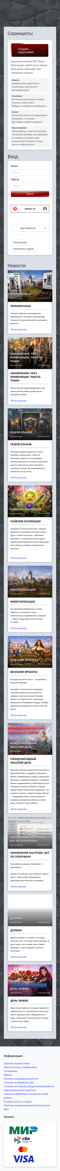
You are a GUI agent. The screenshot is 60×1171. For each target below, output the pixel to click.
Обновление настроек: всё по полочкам (29, 854)
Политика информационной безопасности (27, 1105)
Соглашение (10, 1071)
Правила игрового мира (17, 1063)
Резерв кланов (21, 444)
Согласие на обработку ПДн (19, 1082)
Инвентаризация (23, 589)
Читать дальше (18, 329)
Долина (16, 930)
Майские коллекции (25, 521)
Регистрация (20, 242)
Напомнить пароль (23, 248)
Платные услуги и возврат (18, 1101)
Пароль (15, 179)
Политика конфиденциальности (21, 1078)
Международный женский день (23, 760)
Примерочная (20, 306)
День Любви (19, 1000)
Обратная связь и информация (20, 1067)
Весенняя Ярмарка (23, 672)
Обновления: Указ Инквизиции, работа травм (25, 376)
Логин (14, 166)
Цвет (6, 1109)
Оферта (8, 1074)
